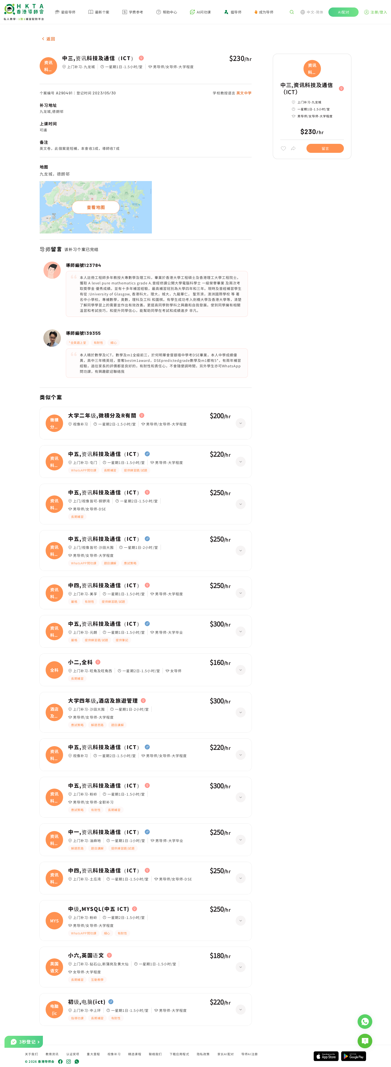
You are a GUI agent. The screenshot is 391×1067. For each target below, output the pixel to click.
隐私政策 (203, 1054)
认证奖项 (73, 1054)
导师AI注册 (249, 1054)
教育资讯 (52, 1054)
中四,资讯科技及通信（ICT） (105, 585)
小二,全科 (80, 662)
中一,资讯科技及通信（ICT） (105, 832)
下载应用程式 (179, 1054)
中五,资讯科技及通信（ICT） (105, 453)
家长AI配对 (225, 1054)
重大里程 (93, 1054)
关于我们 (31, 1054)
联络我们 (155, 1054)
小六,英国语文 (86, 955)
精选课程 (134, 1054)
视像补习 (114, 1054)
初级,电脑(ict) (87, 1001)
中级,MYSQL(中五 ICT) (98, 908)
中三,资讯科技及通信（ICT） (99, 58)
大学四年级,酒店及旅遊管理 (103, 700)
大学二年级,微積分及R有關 (102, 415)
